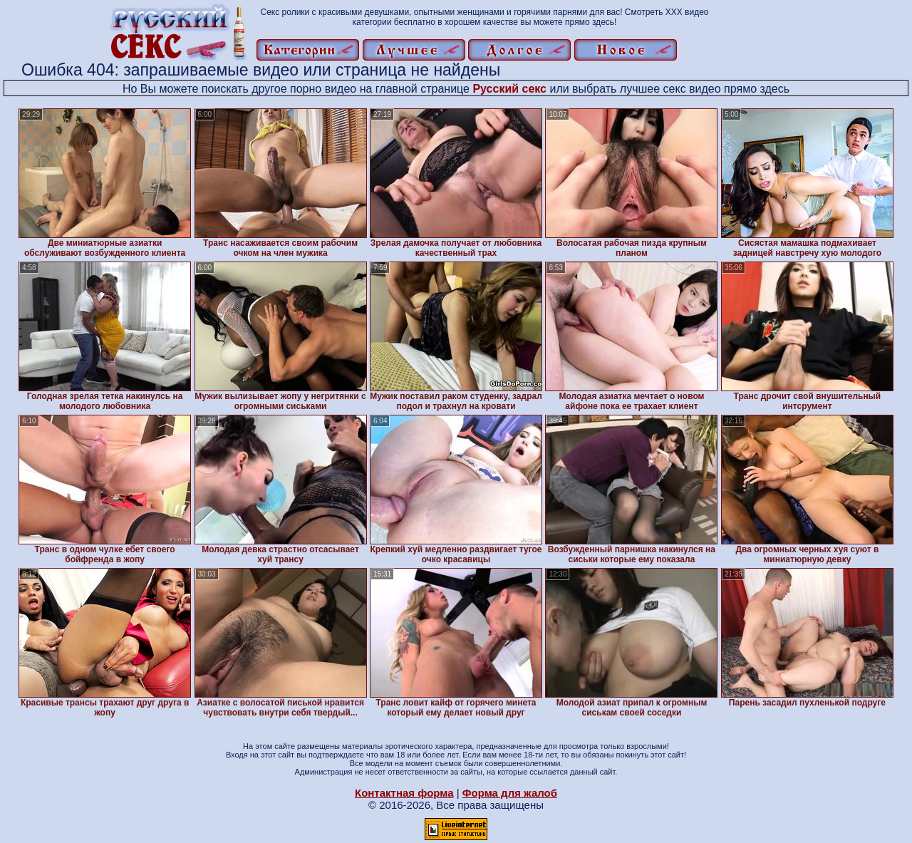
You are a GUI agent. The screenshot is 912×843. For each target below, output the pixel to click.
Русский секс (509, 89)
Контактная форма (404, 793)
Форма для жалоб (509, 793)
